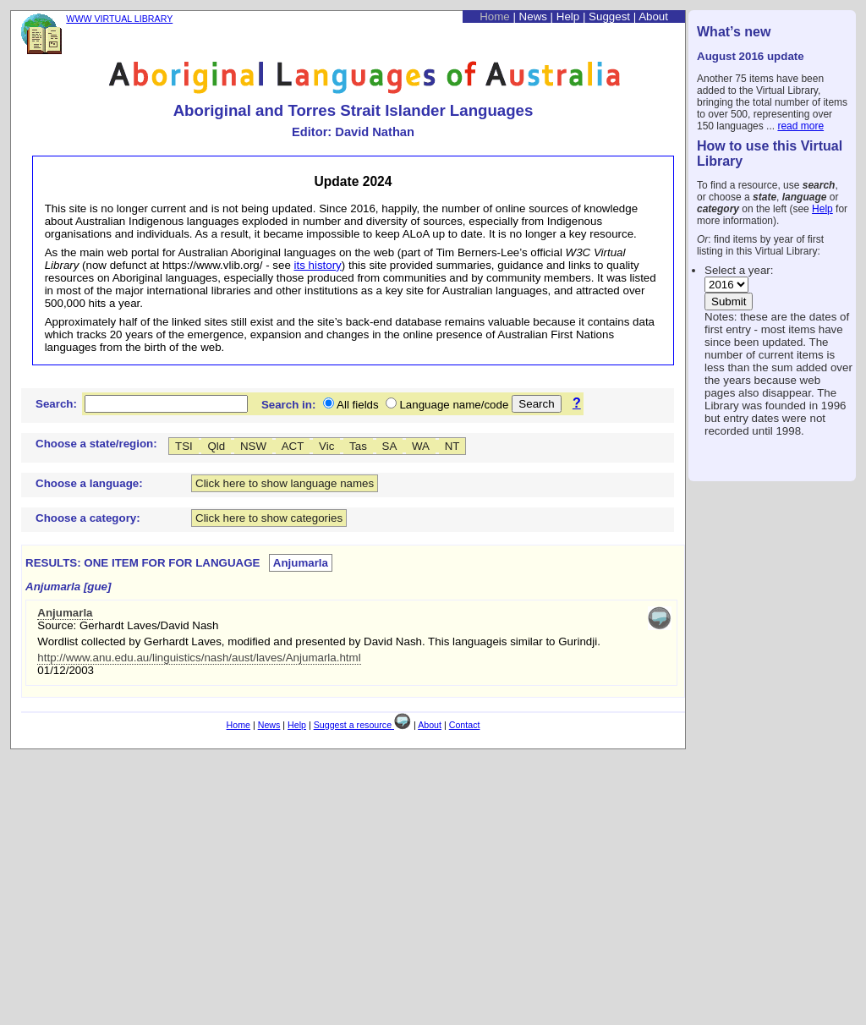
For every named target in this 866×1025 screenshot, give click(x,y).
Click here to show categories (269, 518)
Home (495, 16)
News (533, 16)
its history (318, 265)
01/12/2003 (65, 670)
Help (822, 209)
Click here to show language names (284, 483)
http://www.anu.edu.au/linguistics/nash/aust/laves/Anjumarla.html (198, 657)
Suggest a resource (362, 725)
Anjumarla (64, 612)
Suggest (609, 16)
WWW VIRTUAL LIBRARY (119, 19)
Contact (464, 725)
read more (800, 126)
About (653, 16)
